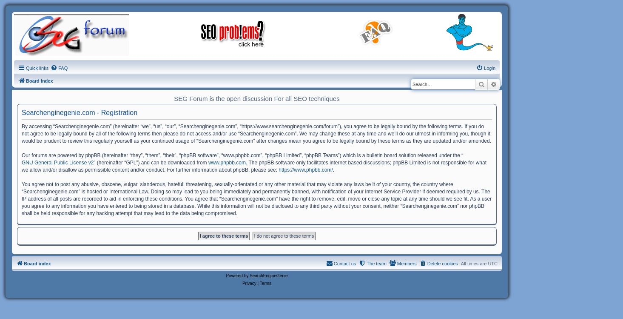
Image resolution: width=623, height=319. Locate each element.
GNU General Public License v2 (58, 163)
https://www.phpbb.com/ (306, 170)
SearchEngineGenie (269, 275)
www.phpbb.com (227, 163)
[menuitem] (59, 68)
